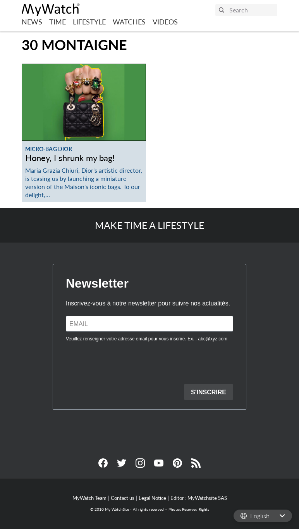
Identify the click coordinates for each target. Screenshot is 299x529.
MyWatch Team (89, 498)
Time (57, 21)
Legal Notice (152, 498)
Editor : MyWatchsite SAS (198, 498)
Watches (129, 21)
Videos (165, 21)
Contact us (122, 498)
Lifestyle (89, 21)
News (32, 21)
